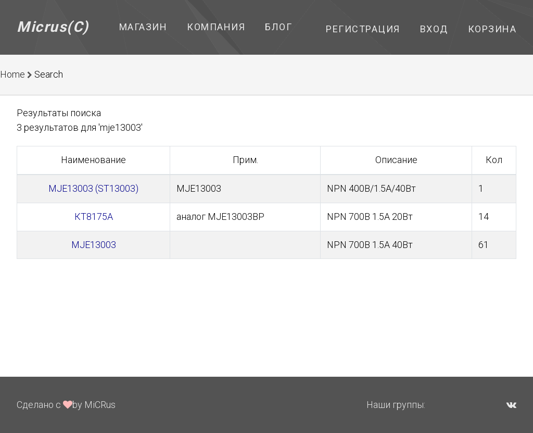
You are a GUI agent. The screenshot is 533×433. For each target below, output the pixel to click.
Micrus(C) (53, 26)
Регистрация (363, 28)
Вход (434, 28)
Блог (278, 26)
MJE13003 (93, 244)
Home (12, 74)
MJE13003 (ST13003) (93, 188)
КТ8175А (93, 216)
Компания (216, 26)
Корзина (492, 28)
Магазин (143, 26)
